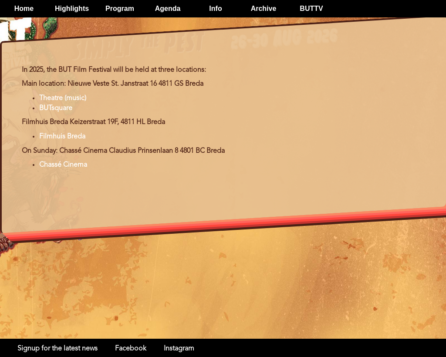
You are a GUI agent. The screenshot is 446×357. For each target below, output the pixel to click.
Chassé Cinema (63, 165)
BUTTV (311, 8)
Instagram (179, 348)
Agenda (168, 8)
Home (24, 8)
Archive (264, 8)
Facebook (130, 348)
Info (215, 8)
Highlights (72, 8)
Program (119, 8)
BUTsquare (55, 108)
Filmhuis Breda (62, 136)
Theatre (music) (62, 98)
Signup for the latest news (57, 348)
